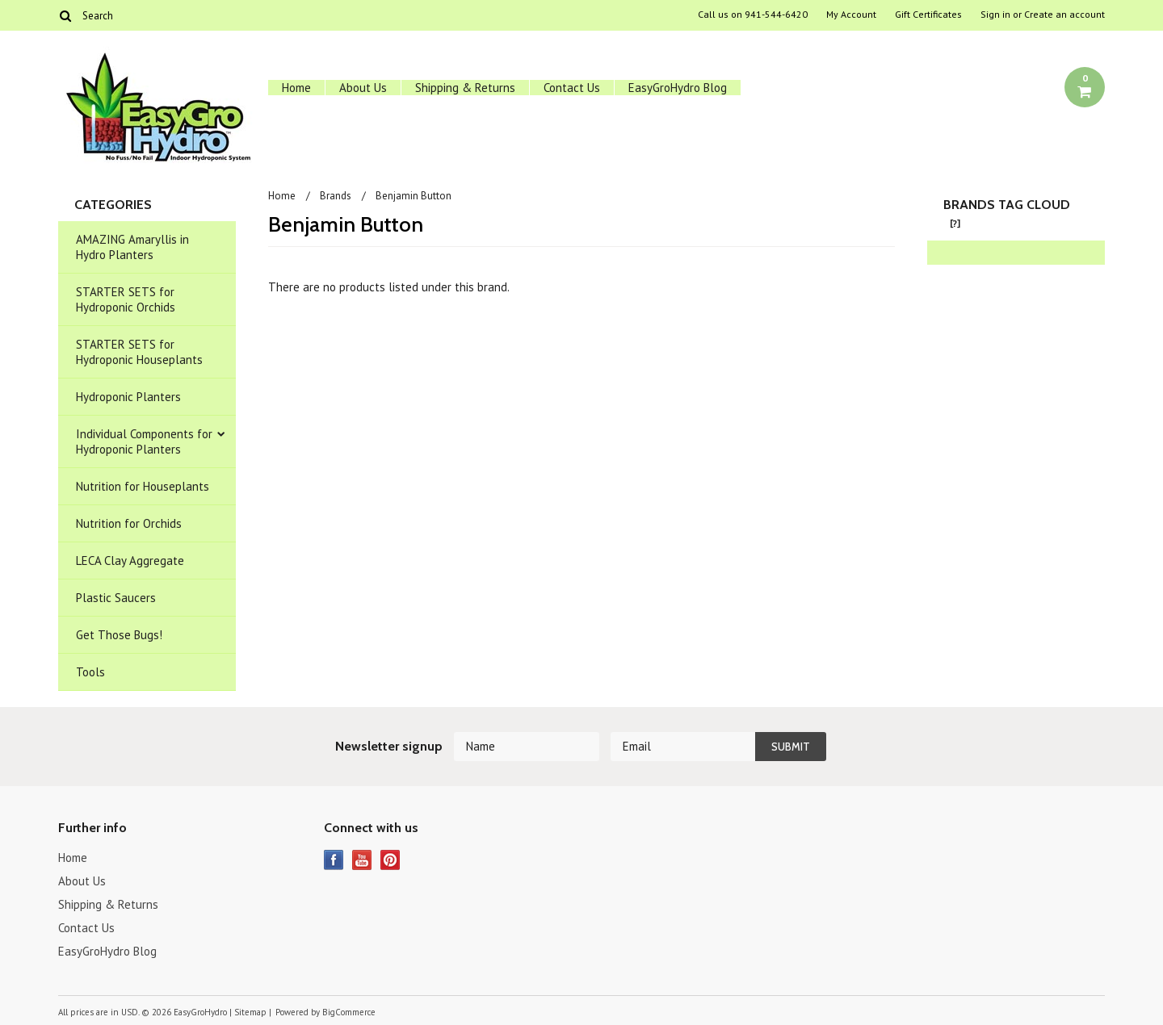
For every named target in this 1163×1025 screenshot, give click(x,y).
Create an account (1064, 14)
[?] (955, 223)
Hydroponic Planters (128, 396)
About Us (363, 87)
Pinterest (390, 860)
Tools (90, 672)
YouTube (362, 860)
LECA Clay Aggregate (130, 560)
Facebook (334, 860)
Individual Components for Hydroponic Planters (144, 441)
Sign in (995, 14)
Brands (335, 196)
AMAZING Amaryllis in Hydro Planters (132, 247)
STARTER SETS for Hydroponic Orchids (125, 299)
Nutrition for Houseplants (142, 486)
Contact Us (572, 87)
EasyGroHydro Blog (677, 87)
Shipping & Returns (465, 87)
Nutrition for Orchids (129, 523)
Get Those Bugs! (119, 634)
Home (296, 87)
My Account (851, 14)
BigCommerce (349, 1012)
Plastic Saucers (116, 597)
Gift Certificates (928, 14)
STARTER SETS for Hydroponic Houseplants (139, 352)
